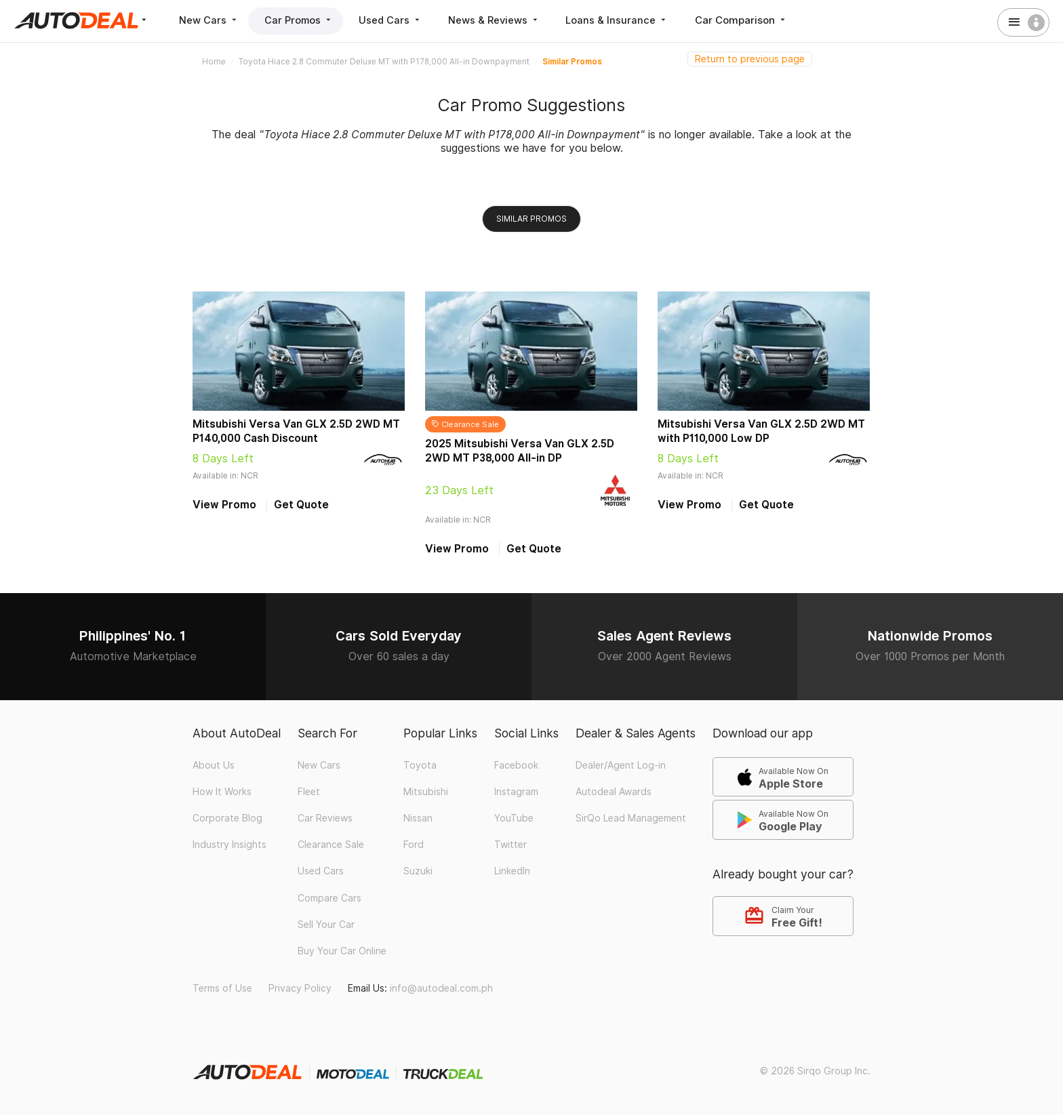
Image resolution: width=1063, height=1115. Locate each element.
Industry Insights (229, 844)
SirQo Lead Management (631, 818)
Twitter (510, 844)
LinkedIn (512, 871)
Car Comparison (752, 20)
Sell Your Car (326, 924)
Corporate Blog (227, 818)
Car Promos (302, 20)
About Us (214, 765)
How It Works (222, 791)
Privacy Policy (300, 988)
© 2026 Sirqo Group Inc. (815, 1071)
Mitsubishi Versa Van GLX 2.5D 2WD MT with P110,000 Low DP (761, 431)
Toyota (420, 765)
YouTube (514, 818)
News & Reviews (502, 20)
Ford (413, 844)
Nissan (418, 818)
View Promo (224, 504)
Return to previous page (750, 59)
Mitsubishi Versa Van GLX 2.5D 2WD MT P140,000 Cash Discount (296, 431)
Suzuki (418, 871)
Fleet (309, 791)
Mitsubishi (425, 791)
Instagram (516, 791)
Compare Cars (329, 898)
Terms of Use (222, 988)
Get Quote (301, 504)
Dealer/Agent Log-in (621, 765)
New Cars (210, 20)
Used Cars (397, 20)
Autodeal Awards (613, 791)
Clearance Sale (331, 844)
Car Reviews (325, 818)
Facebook (516, 765)
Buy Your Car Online (342, 951)
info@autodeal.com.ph (441, 988)
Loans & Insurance (627, 20)
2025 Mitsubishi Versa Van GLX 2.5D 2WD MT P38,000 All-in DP (519, 450)
